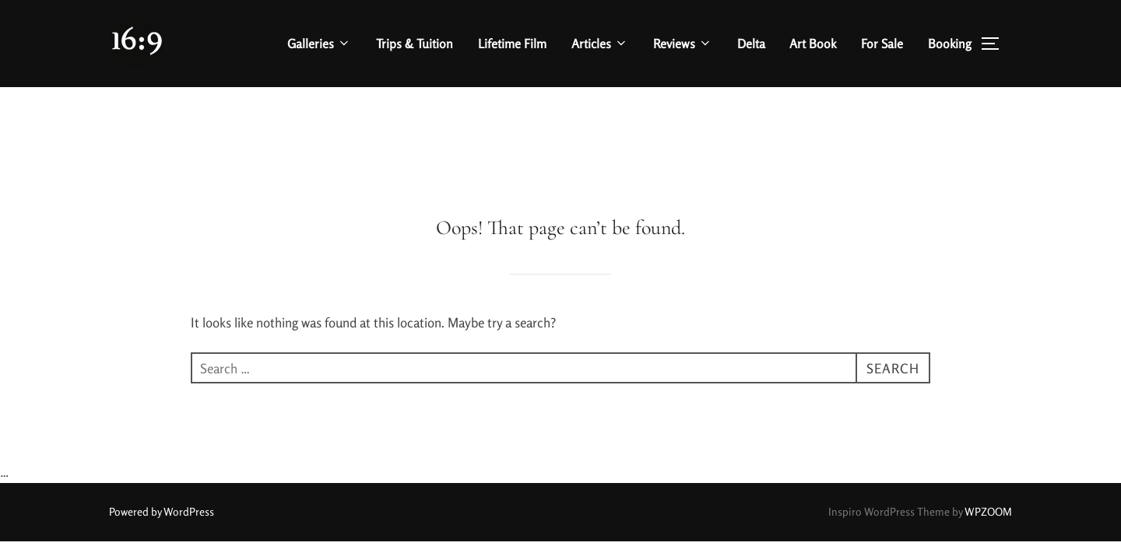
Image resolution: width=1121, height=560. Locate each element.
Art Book (812, 43)
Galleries (319, 43)
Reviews (682, 43)
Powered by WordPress (161, 424)
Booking (950, 43)
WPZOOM (988, 424)
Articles (599, 43)
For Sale (882, 43)
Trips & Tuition (414, 43)
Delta (751, 43)
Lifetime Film (512, 43)
